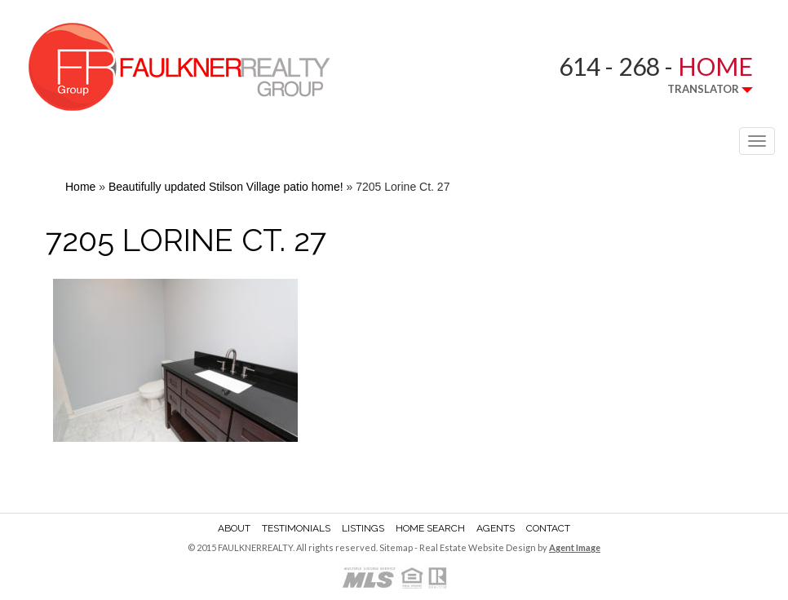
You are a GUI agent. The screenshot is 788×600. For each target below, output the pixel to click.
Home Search (430, 528)
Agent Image (574, 547)
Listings (363, 528)
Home (80, 186)
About (234, 528)
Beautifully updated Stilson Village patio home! (225, 186)
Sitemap (396, 547)
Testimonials (296, 528)
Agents (495, 528)
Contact (548, 528)
